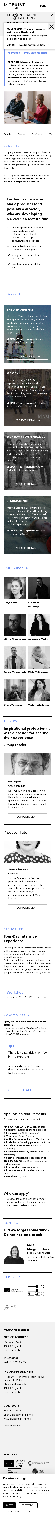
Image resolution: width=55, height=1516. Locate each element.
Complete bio (28, 816)
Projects (22, 134)
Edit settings (28, 1505)
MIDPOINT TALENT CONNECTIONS (28, 45)
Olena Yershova (26, 470)
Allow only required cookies (18, 1511)
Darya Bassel (21, 534)
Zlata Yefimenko (28, 342)
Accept (9, 1505)
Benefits (8, 134)
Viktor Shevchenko (28, 406)
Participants (38, 134)
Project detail (27, 356)
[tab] (27, 995)
